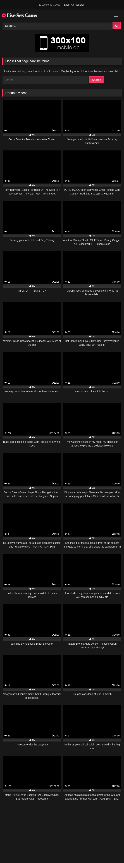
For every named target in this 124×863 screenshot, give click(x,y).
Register (79, 4)
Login (67, 4)
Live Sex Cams (19, 15)
